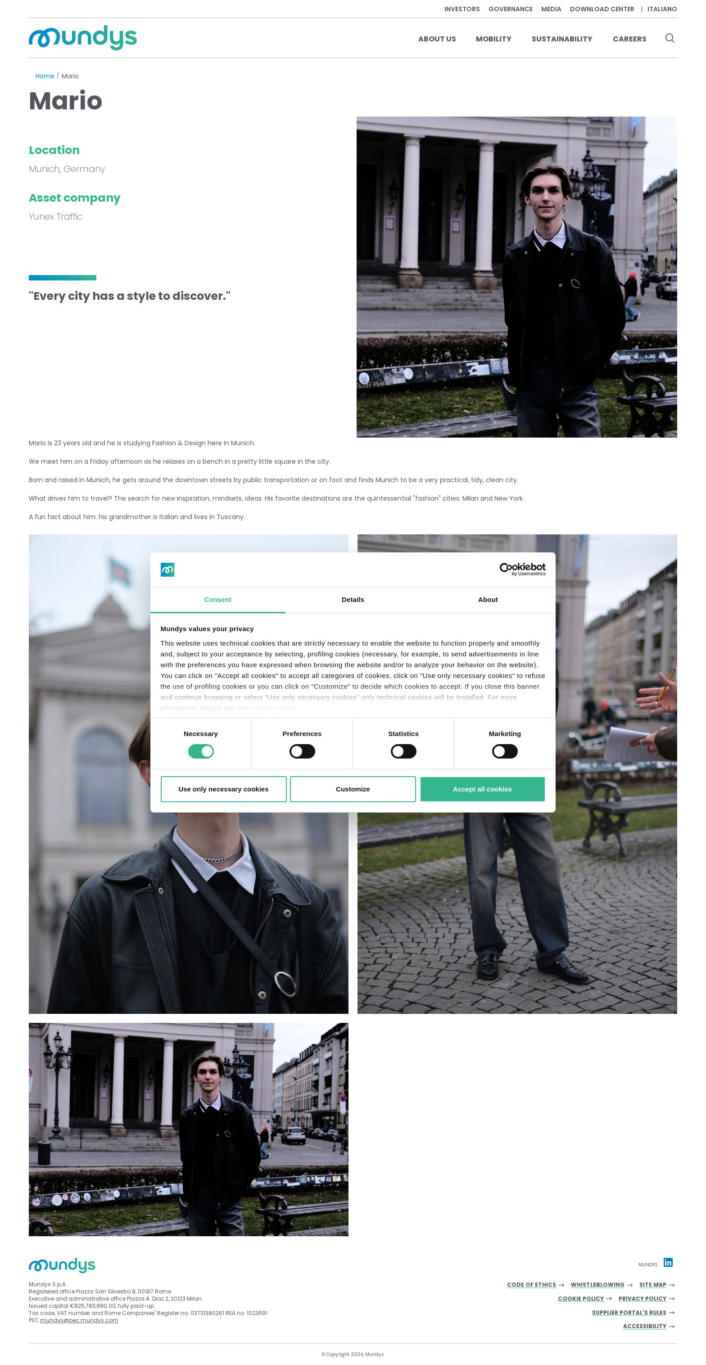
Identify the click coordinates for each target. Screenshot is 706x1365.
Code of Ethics (531, 1285)
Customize (353, 789)
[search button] (669, 39)
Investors (462, 9)
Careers (630, 39)
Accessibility (644, 1326)
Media (551, 9)
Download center (602, 9)
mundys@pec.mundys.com (79, 1320)
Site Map (652, 1285)
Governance (511, 9)
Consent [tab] (218, 599)
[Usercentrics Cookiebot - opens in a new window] (506, 569)
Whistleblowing (598, 1285)
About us (437, 39)
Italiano (662, 9)
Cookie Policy (581, 1299)
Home (45, 76)
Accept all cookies (482, 789)
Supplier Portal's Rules (629, 1313)
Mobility (493, 39)
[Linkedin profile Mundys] (668, 1262)
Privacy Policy (642, 1299)
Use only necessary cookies (223, 789)
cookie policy (273, 708)
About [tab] (488, 599)
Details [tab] (353, 599)
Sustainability (562, 39)
